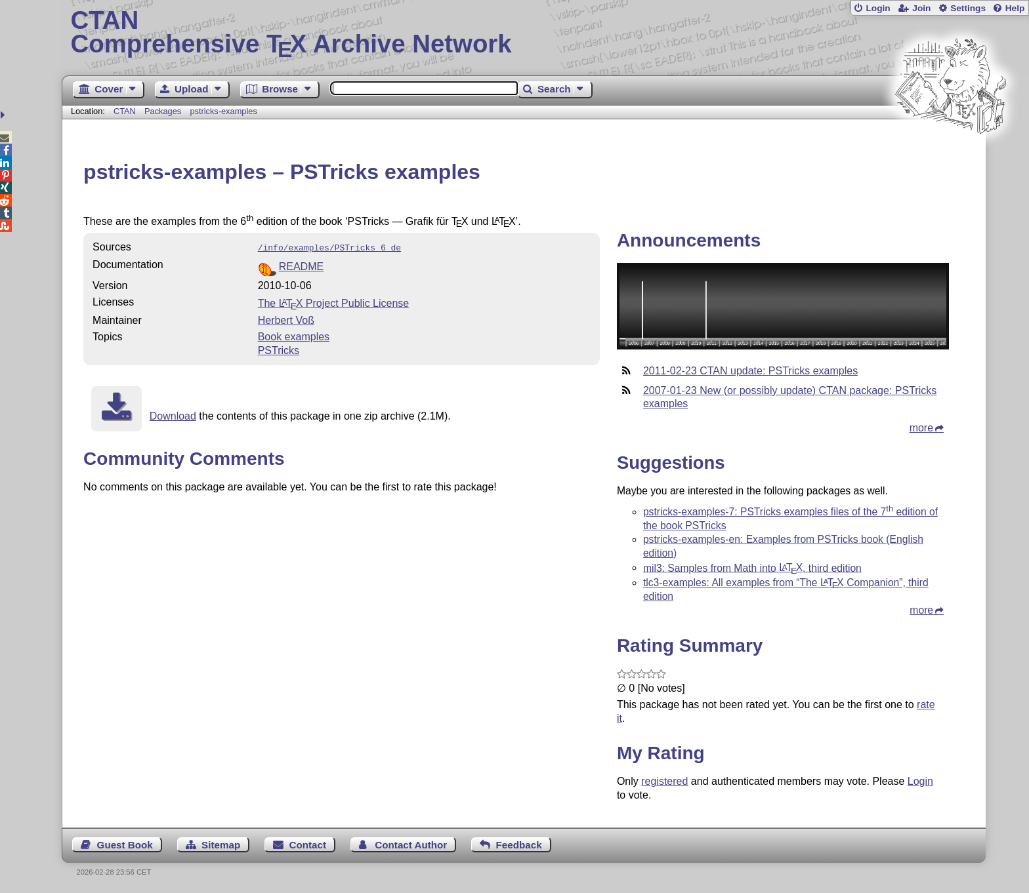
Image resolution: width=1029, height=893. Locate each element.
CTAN (125, 111)
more (921, 427)
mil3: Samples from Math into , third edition (752, 567)
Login (878, 8)
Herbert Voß (286, 319)
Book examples (293, 335)
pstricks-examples (223, 111)
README (301, 265)
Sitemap (220, 844)
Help (1015, 8)
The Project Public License (334, 302)
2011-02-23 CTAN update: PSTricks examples (750, 370)
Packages (164, 111)
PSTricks (278, 349)
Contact (308, 844)
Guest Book (125, 844)
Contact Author (411, 844)
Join (921, 8)
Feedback (519, 844)
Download (173, 414)
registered (664, 781)
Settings (968, 8)
